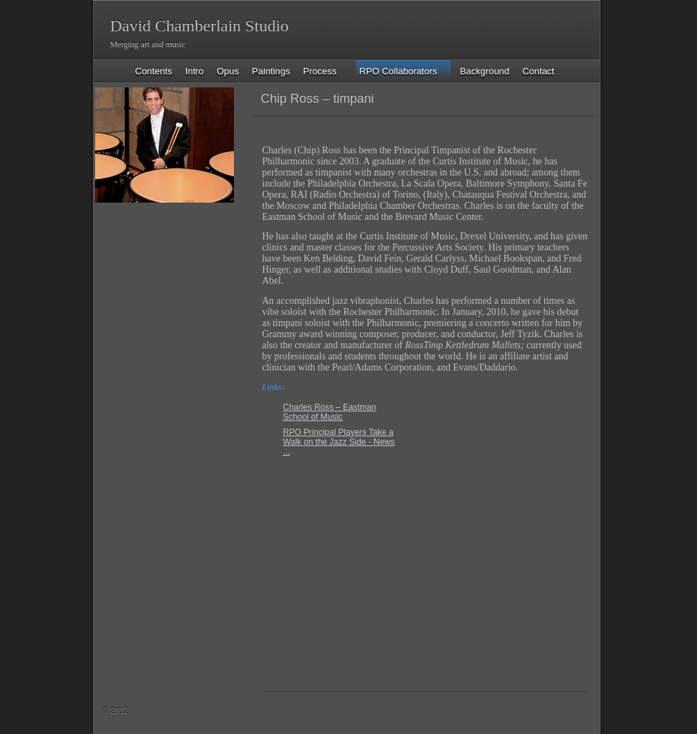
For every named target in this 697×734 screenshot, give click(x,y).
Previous (534, 99)
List (558, 99)
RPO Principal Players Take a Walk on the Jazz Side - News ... (339, 441)
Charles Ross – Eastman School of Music (329, 412)
